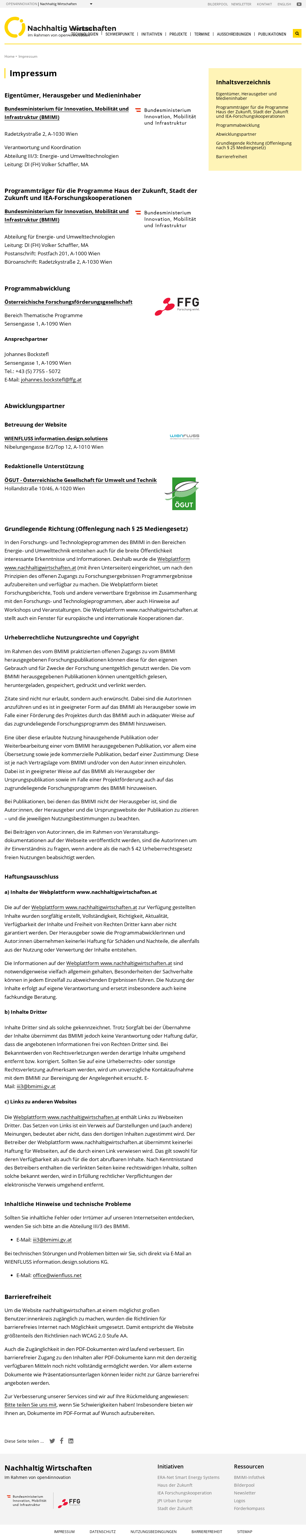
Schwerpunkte (119, 34)
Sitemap (244, 1531)
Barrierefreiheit (231, 156)
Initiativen (151, 34)
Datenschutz (103, 1531)
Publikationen (272, 34)
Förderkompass (249, 1508)
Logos (239, 1500)
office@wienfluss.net (57, 1275)
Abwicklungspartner (236, 134)
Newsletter (241, 4)
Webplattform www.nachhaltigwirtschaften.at (84, 907)
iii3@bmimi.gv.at (36, 1086)
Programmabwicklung (238, 125)
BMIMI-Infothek (249, 1477)
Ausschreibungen (234, 34)
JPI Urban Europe (174, 1500)
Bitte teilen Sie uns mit (30, 1404)
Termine (202, 34)
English (284, 4)
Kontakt (264, 4)
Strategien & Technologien (84, 31)
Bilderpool (218, 4)
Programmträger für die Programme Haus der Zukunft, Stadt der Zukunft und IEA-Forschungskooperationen (252, 111)
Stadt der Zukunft (175, 1508)
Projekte (178, 34)
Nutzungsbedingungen (154, 1531)
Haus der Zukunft (174, 1485)
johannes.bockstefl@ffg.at (51, 379)
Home (9, 56)
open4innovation (21, 3)
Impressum (64, 1531)
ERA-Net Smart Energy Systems (188, 1477)
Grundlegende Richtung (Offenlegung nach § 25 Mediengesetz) (254, 145)
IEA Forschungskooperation (184, 1493)
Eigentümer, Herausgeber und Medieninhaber (246, 96)
